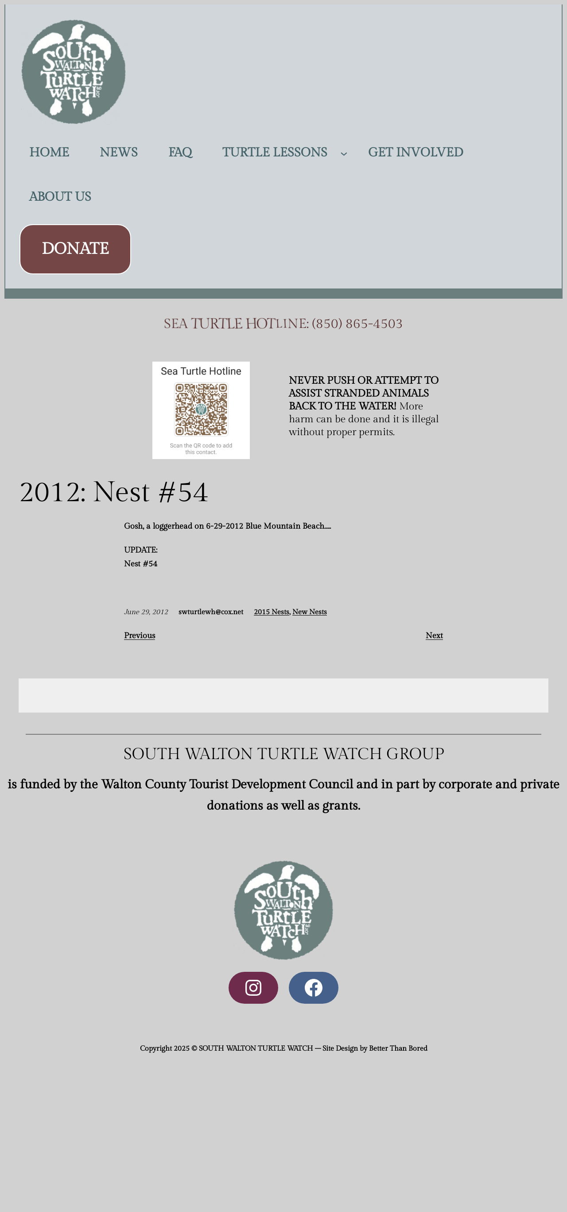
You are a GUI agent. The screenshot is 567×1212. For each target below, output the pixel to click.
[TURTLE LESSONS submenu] (344, 152)
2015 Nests (271, 612)
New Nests (309, 612)
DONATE (75, 249)
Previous (139, 635)
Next (434, 635)
